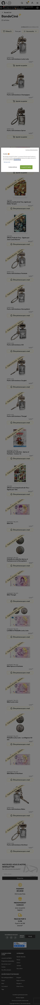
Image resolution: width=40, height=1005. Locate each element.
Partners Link (7, 162)
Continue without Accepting (32, 150)
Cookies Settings (13, 167)
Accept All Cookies (26, 167)
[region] (20, 160)
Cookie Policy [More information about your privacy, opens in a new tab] (17, 159)
